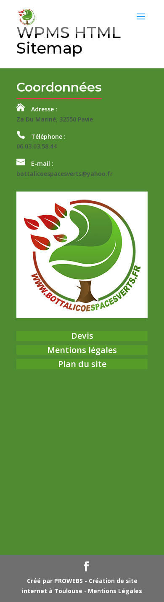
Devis (82, 335)
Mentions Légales (115, 591)
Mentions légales (82, 350)
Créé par (55, 581)
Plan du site (82, 364)
